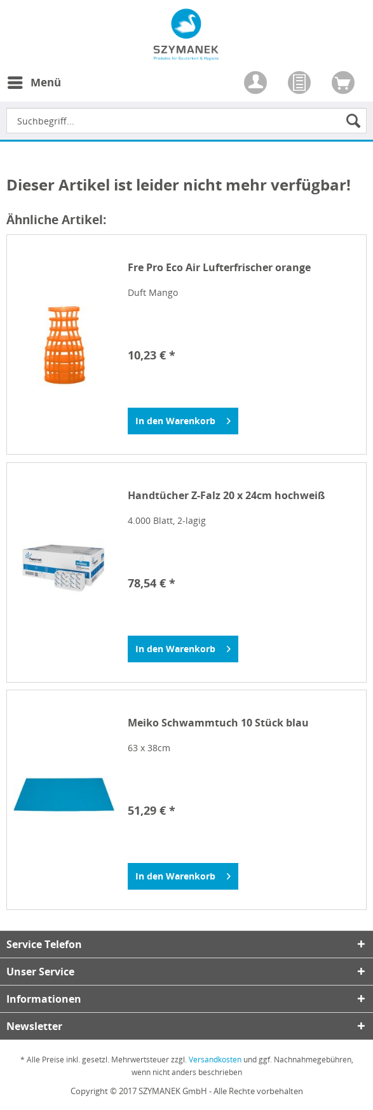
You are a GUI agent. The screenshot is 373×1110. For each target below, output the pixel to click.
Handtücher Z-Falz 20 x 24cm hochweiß (226, 495)
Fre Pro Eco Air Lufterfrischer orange (219, 267)
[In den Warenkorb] (183, 421)
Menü (34, 81)
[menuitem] (33, 90)
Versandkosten (215, 1059)
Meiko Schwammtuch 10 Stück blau (218, 723)
